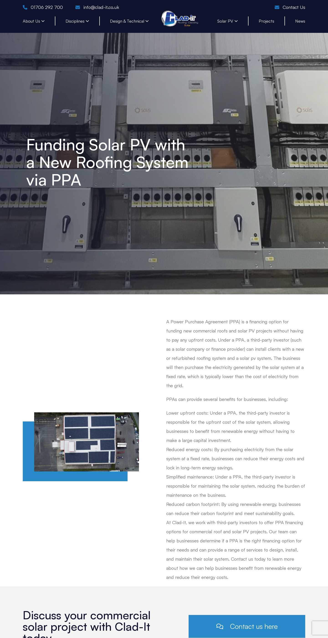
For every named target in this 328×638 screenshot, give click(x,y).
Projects (266, 21)
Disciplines (77, 21)
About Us (34, 21)
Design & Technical (129, 21)
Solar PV (227, 21)
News (300, 21)
